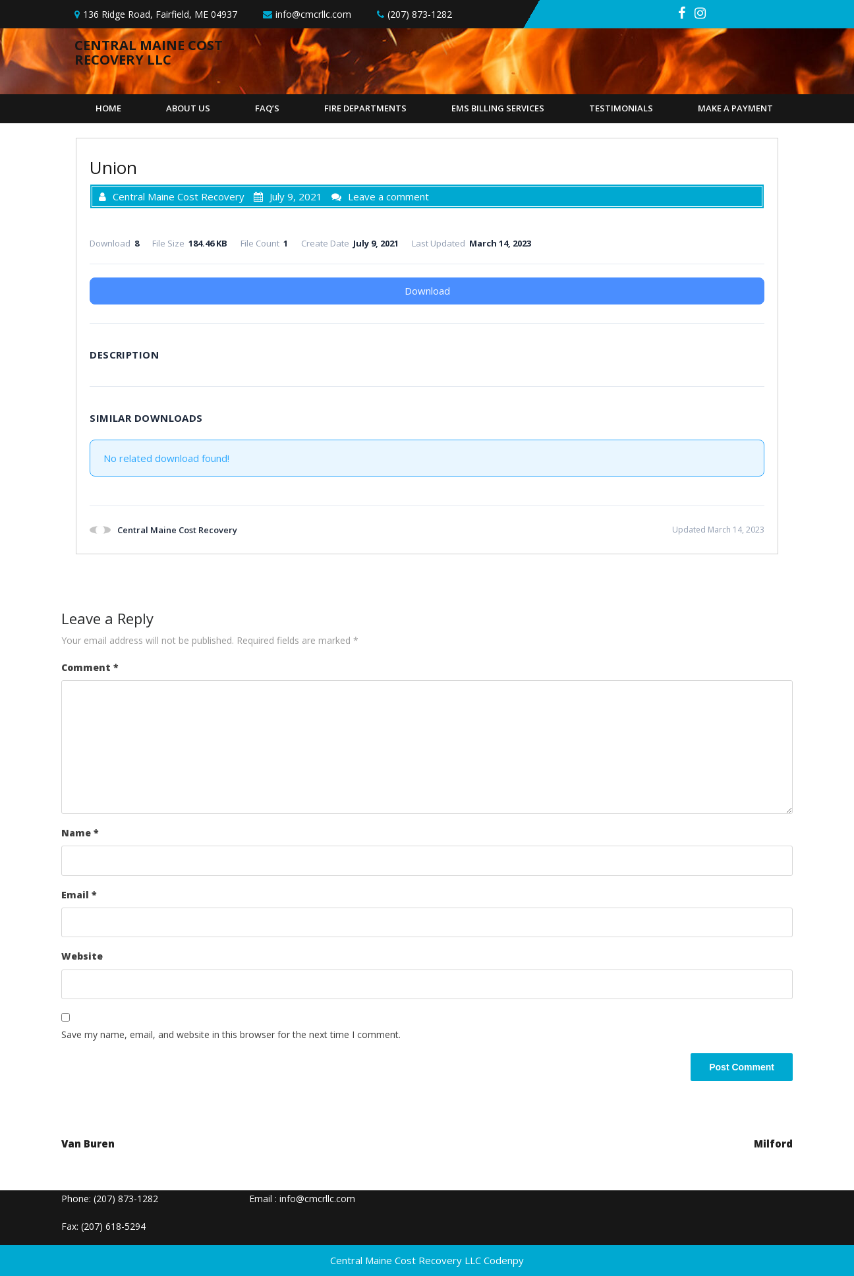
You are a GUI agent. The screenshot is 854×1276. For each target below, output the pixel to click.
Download (427, 290)
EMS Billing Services (497, 108)
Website (82, 956)
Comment (90, 667)
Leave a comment (388, 196)
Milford (773, 1143)
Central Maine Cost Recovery (171, 196)
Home (108, 108)
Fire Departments (365, 108)
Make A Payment (735, 108)
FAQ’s (267, 108)
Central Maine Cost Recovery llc (148, 52)
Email (79, 894)
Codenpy (504, 1260)
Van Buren (88, 1143)
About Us (188, 108)
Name (80, 832)
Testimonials (621, 108)
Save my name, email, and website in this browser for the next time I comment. (231, 1034)
